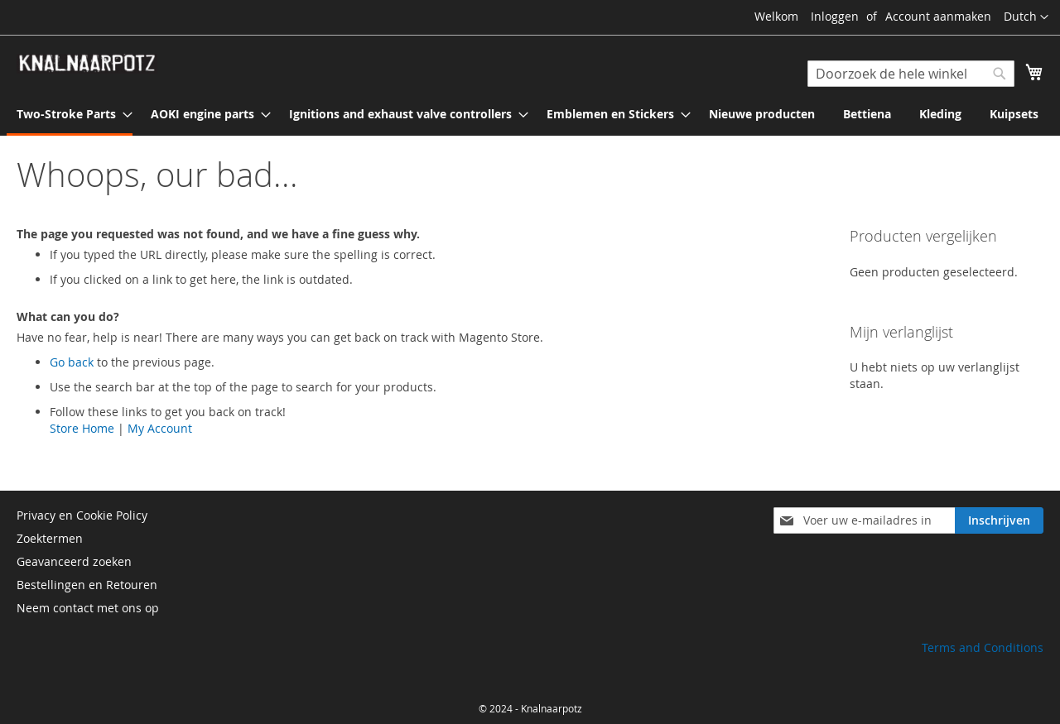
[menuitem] (69, 115)
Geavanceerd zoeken (74, 561)
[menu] (530, 115)
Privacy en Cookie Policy (82, 515)
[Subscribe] (999, 520)
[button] (1026, 17)
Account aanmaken (938, 16)
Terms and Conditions (982, 647)
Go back (72, 362)
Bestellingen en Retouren (87, 584)
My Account (160, 428)
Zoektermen (50, 538)
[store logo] (87, 64)
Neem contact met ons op (88, 608)
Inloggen (835, 16)
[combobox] (910, 73)
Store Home (82, 428)
